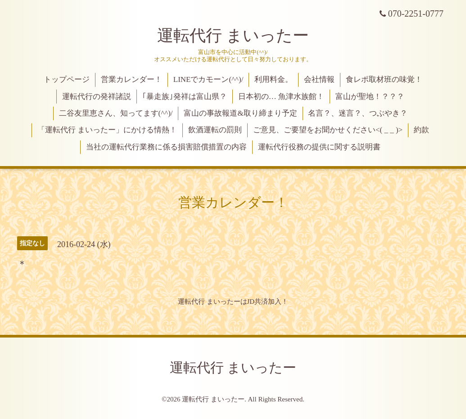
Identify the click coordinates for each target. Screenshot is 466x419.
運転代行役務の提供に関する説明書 (319, 147)
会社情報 (319, 79)
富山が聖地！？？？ (369, 96)
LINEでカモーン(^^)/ (208, 79)
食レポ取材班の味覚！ (384, 79)
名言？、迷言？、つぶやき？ (357, 113)
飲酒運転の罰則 (215, 130)
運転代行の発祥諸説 (96, 96)
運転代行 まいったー (233, 36)
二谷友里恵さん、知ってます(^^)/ (116, 113)
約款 (421, 130)
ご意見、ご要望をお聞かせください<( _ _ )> (328, 130)
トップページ (67, 79)
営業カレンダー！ (131, 79)
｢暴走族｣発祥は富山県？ (184, 96)
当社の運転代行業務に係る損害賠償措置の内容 (166, 147)
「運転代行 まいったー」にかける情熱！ (107, 130)
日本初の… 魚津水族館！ (281, 96)
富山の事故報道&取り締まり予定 (240, 113)
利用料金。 (273, 79)
